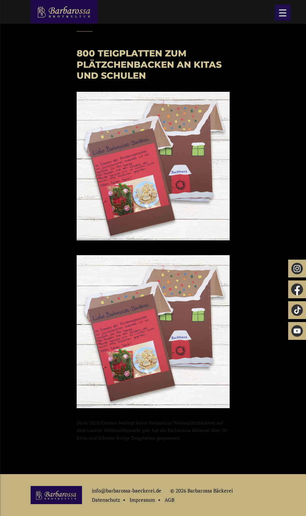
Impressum (142, 499)
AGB (169, 499)
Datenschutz (106, 499)
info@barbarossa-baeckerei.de (126, 490)
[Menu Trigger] (283, 12)
